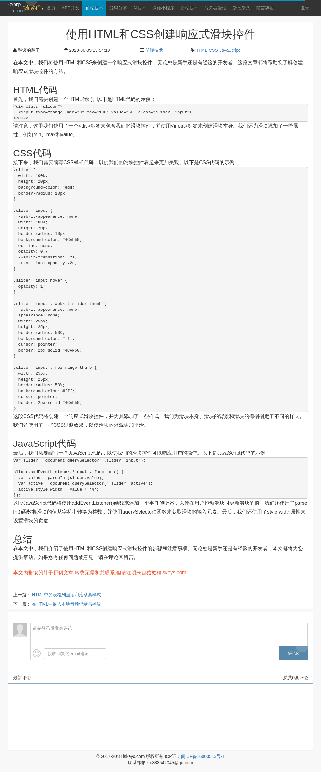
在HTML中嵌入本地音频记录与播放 (66, 604)
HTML (201, 50)
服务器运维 (215, 7)
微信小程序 (163, 7)
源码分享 (118, 7)
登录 (305, 7)
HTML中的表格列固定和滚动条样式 (66, 594)
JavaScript (229, 50)
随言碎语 (265, 7)
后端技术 (189, 7)
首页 (51, 7)
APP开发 (70, 7)
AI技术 (139, 7)
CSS (213, 50)
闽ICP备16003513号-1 (203, 756)
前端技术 (94, 7)
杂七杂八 (241, 7)
